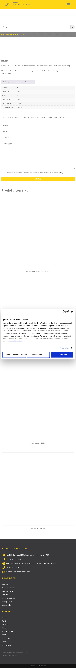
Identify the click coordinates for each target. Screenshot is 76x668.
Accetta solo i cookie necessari (15, 354)
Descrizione (17, 82)
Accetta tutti (62, 354)
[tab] (6, 82)
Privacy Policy (58, 173)
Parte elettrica (7, 645)
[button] (68, 4)
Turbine (4, 621)
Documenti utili (7, 591)
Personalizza (64, 348)
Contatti (5, 595)
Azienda (5, 584)
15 (18, 96)
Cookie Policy (6, 605)
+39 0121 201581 (21, 4)
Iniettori (5, 628)
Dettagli (6, 82)
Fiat (18, 88)
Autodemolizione (8, 588)
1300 (18, 100)
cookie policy (16, 341)
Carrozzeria (6, 638)
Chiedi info (29, 82)
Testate (5, 624)
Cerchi (4, 642)
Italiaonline (42, 666)
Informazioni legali (8, 598)
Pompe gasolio (7, 631)
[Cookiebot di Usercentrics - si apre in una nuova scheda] (64, 311)
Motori (4, 618)
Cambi (4, 635)
